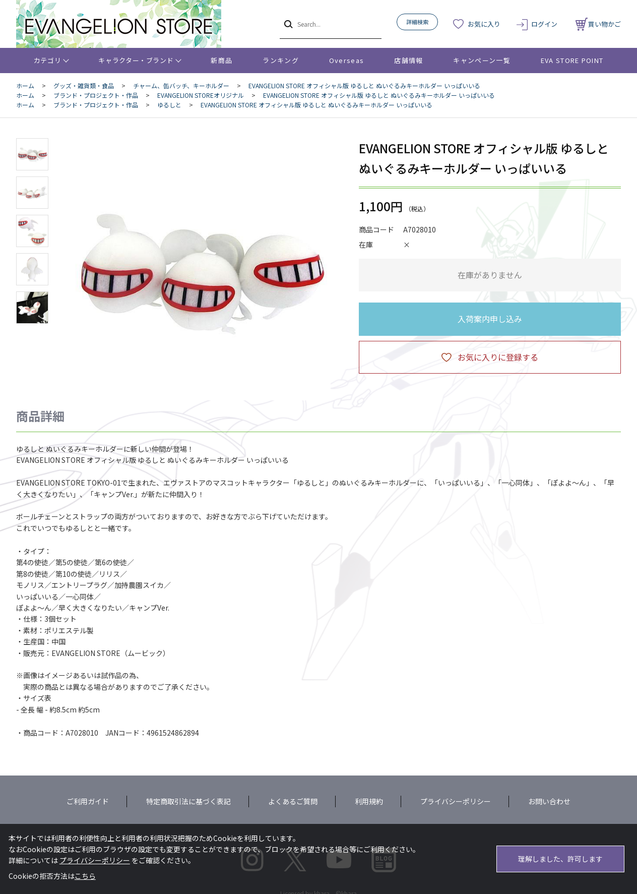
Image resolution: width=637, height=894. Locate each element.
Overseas (346, 60)
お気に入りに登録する (498, 357)
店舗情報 (408, 60)
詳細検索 (417, 22)
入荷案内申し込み (490, 319)
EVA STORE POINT (572, 60)
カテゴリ (47, 60)
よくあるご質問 (292, 801)
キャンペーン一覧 (481, 60)
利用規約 (369, 801)
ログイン (544, 24)
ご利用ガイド (88, 801)
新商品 (221, 60)
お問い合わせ (549, 801)
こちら (85, 876)
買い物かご (598, 24)
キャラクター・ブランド (135, 60)
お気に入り (484, 24)
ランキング (281, 60)
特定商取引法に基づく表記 (188, 801)
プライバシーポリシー (455, 801)
